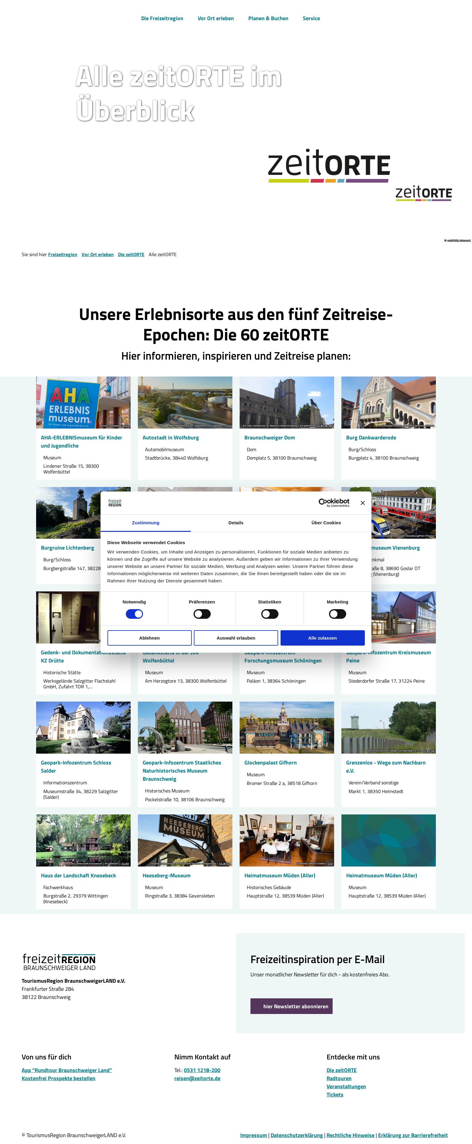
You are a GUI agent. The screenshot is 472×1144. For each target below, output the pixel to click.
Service (311, 17)
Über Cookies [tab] (326, 522)
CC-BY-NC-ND (325, 426)
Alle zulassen (322, 637)
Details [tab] (236, 522)
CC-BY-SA (428, 751)
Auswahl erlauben (236, 637)
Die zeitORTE (131, 254)
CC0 (126, 426)
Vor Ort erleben (216, 17)
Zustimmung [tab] (146, 522)
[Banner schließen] (363, 503)
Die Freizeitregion (162, 17)
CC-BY (125, 864)
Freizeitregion (62, 254)
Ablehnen (149, 637)
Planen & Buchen (268, 17)
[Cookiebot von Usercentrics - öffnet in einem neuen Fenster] (323, 502)
